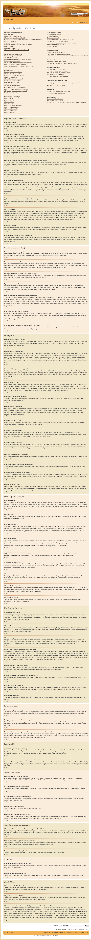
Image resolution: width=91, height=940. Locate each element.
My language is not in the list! (12, 61)
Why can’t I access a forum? (12, 82)
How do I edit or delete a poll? (12, 80)
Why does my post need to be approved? (15, 91)
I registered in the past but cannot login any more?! (18, 44)
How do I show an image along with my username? (18, 62)
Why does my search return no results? (57, 71)
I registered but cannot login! (12, 43)
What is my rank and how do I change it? (15, 64)
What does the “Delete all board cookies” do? (16, 50)
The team (57, 929)
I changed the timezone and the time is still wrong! (17, 59)
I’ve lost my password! (10, 41)
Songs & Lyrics (73, 932)
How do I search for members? (55, 74)
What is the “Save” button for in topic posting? (16, 89)
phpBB (40, 935)
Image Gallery (59, 932)
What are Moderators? (53, 36)
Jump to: (56, 925)
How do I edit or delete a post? (12, 73)
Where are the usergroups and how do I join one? (60, 39)
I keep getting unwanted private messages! (58, 54)
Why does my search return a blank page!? (58, 72)
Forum (45, 932)
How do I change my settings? (12, 56)
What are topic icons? (10, 112)
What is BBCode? (9, 98)
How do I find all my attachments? (56, 93)
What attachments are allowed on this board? (59, 91)
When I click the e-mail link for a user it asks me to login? (19, 66)
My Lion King (9, 932)
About (86, 932)
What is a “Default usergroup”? (55, 44)
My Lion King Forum (15, 12)
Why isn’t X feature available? (55, 100)
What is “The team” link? (53, 46)
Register (80, 22)
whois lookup (47, 909)
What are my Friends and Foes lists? (57, 61)
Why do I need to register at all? (13, 36)
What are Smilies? (9, 102)
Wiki (49, 932)
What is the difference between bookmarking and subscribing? (64, 82)
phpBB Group (53, 887)
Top (7, 130)
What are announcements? (11, 107)
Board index (9, 19)
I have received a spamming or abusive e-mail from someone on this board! (67, 56)
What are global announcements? (13, 105)
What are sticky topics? (10, 109)
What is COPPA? (9, 46)
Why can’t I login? (9, 34)
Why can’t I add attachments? (12, 84)
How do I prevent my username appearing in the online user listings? (23, 39)
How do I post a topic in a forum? (13, 72)
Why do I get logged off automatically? (14, 38)
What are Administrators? (54, 34)
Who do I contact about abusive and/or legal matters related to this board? (67, 102)
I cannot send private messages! (56, 52)
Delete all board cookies (67, 929)
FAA (53, 932)
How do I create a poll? (10, 77)
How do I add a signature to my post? (14, 75)
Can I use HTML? (9, 100)
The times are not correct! (11, 57)
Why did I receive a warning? (12, 85)
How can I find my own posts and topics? (58, 76)
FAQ (74, 22)
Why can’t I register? (9, 48)
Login (86, 22)
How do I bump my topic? (11, 92)
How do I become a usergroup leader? (57, 41)
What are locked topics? (10, 110)
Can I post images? (9, 103)
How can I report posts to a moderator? (15, 87)
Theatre (66, 932)
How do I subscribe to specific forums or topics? (60, 84)
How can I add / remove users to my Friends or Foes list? (62, 63)
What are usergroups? (53, 38)
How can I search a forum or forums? (57, 69)
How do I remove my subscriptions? (56, 85)
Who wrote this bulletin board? (55, 99)
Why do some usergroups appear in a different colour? (61, 43)
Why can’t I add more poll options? (13, 79)
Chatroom (81, 932)
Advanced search (83, 15)
